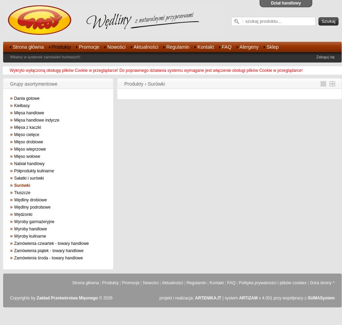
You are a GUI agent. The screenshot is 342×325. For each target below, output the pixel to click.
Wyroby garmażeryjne (34, 221)
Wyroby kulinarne (30, 236)
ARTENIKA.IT (208, 298)
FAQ (227, 47)
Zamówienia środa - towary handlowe (48, 258)
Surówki (22, 185)
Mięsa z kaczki (27, 127)
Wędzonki (23, 214)
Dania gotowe (26, 98)
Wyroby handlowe (30, 229)
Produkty (61, 47)
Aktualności (146, 47)
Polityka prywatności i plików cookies (272, 282)
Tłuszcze (22, 192)
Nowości (116, 47)
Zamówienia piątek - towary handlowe (49, 250)
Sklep (273, 47)
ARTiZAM (248, 298)
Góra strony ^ (322, 282)
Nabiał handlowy (29, 163)
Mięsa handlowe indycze (37, 120)
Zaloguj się (325, 57)
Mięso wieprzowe (30, 149)
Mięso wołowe (27, 156)
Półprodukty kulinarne (34, 171)
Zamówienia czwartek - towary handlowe (51, 243)
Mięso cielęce (26, 134)
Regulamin (177, 47)
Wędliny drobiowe (30, 200)
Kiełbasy (22, 105)
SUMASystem (321, 298)
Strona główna (28, 47)
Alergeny (249, 47)
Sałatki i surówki (29, 178)
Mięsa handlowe (29, 113)
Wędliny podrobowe (32, 207)
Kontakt (205, 47)
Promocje (89, 47)
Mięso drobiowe (28, 142)
